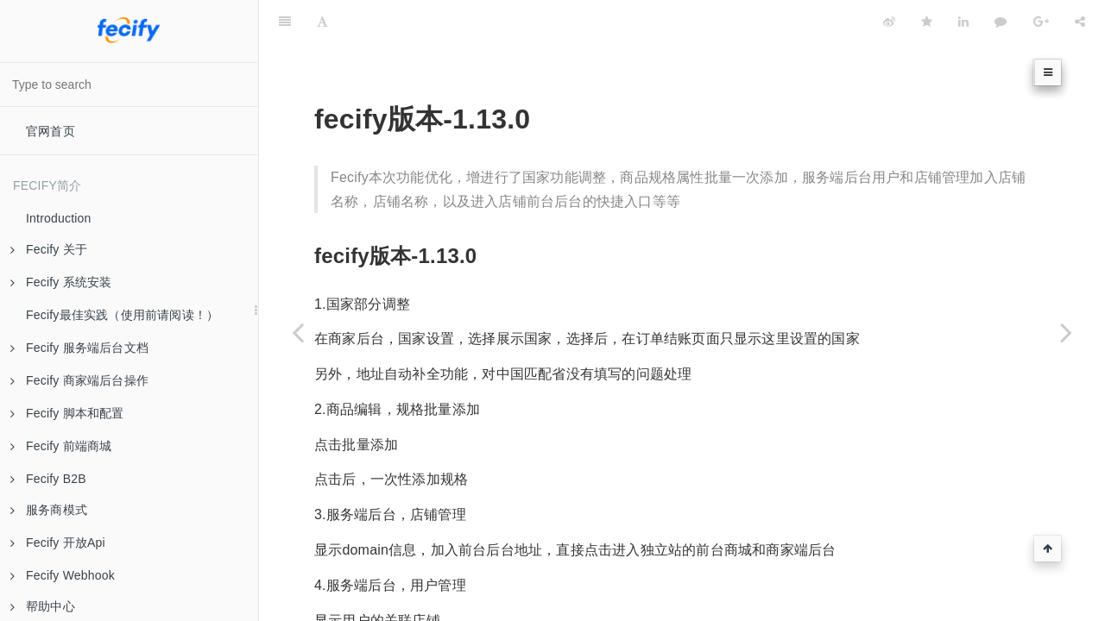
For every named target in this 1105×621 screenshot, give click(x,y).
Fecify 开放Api (57, 542)
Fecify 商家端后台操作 (79, 380)
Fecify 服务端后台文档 (79, 347)
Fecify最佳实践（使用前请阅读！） (122, 315)
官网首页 (50, 131)
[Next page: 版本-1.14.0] (1066, 332)
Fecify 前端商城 (60, 446)
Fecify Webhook (62, 575)
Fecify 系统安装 (60, 282)
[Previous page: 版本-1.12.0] (298, 332)
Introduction (59, 218)
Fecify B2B (48, 479)
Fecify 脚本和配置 (67, 413)
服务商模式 (48, 510)
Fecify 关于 (48, 249)
